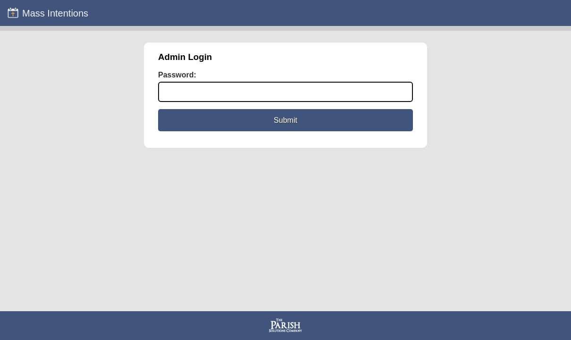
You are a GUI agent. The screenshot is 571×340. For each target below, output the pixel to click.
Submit (285, 120)
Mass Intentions (47, 12)
